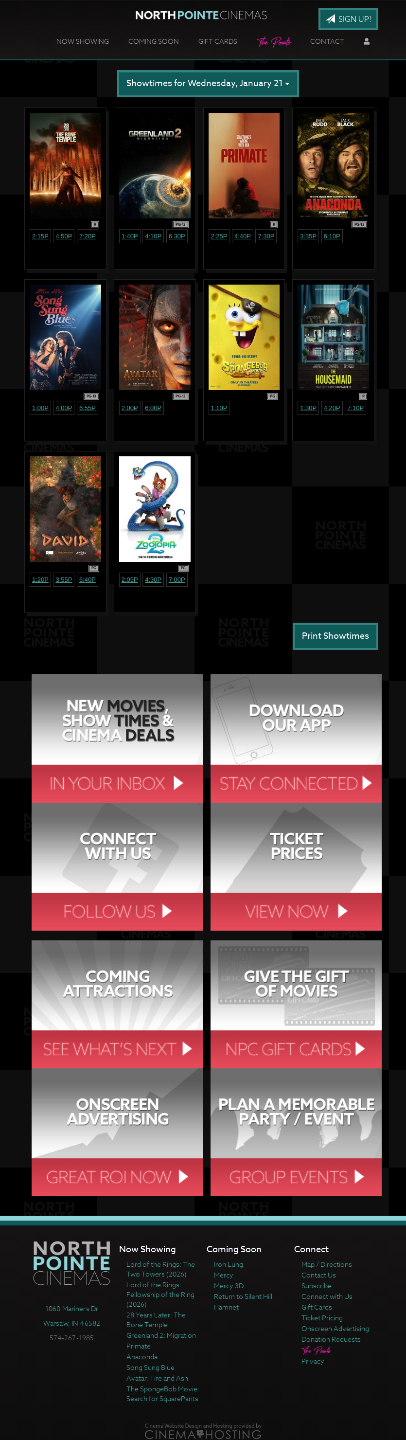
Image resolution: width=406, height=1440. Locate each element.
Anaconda (142, 1356)
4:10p (153, 236)
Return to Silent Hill (243, 1296)
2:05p (130, 579)
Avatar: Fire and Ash (157, 1378)
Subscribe (316, 1285)
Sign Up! (348, 19)
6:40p (87, 579)
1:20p (40, 579)
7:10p (355, 408)
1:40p (130, 236)
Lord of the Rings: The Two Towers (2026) (160, 1269)
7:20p (87, 236)
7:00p (177, 579)
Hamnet (226, 1307)
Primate (138, 1345)
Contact (327, 41)
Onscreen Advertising (335, 1328)
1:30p (308, 408)
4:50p (63, 236)
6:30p (177, 236)
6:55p (87, 408)
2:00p (130, 408)
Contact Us (318, 1274)
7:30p (266, 236)
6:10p (332, 236)
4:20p (332, 408)
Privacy (312, 1361)
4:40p (242, 236)
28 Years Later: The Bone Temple (156, 1319)
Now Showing (82, 41)
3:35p (308, 236)
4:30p (153, 579)
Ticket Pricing (322, 1317)
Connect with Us (327, 1296)
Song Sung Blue (150, 1367)
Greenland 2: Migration (161, 1335)
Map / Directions (326, 1264)
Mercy (223, 1274)
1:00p (40, 408)
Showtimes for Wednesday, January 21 (208, 83)
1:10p (219, 408)
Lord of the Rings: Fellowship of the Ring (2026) (160, 1294)
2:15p (40, 236)
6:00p (153, 408)
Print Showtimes (335, 636)
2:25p (219, 236)
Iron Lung (228, 1264)
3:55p (63, 579)
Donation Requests (331, 1339)
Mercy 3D (229, 1285)
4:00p (63, 408)
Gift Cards (217, 41)
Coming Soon (153, 41)
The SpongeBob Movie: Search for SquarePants (162, 1393)
